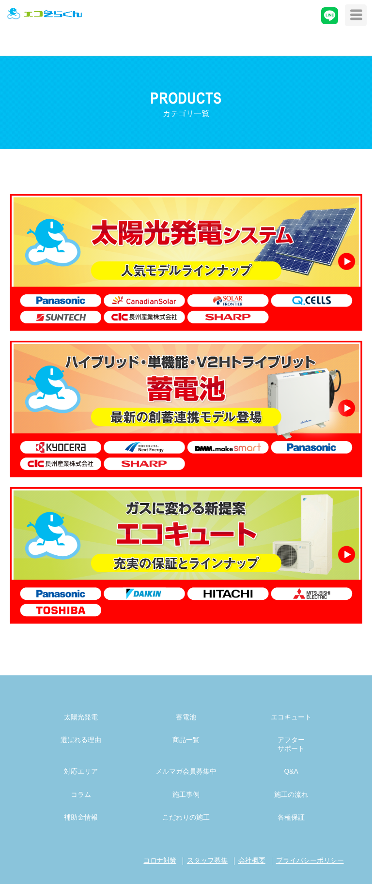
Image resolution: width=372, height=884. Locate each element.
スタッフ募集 (207, 860)
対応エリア (81, 771)
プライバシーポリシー (310, 860)
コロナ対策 (159, 860)
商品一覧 (186, 740)
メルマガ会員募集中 (186, 771)
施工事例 (186, 794)
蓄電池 (186, 717)
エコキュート (291, 717)
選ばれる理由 (81, 740)
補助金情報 (81, 817)
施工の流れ (291, 794)
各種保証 (291, 817)
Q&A (291, 771)
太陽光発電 (81, 717)
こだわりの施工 (186, 817)
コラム (81, 794)
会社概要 (251, 860)
